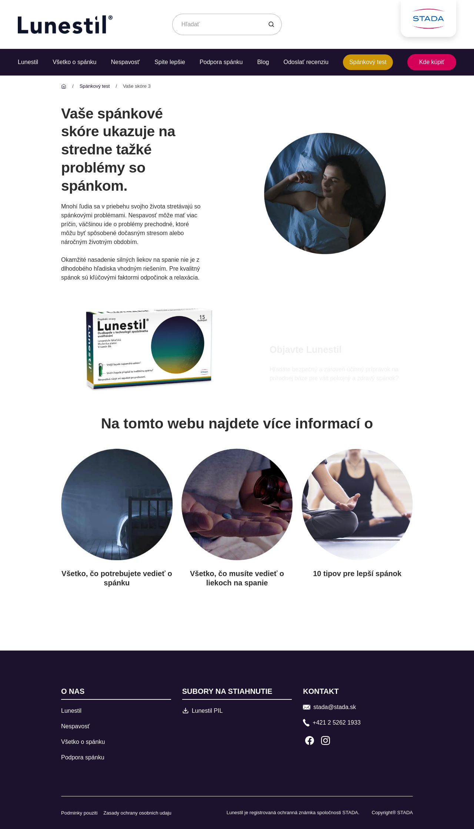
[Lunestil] (63, 86)
